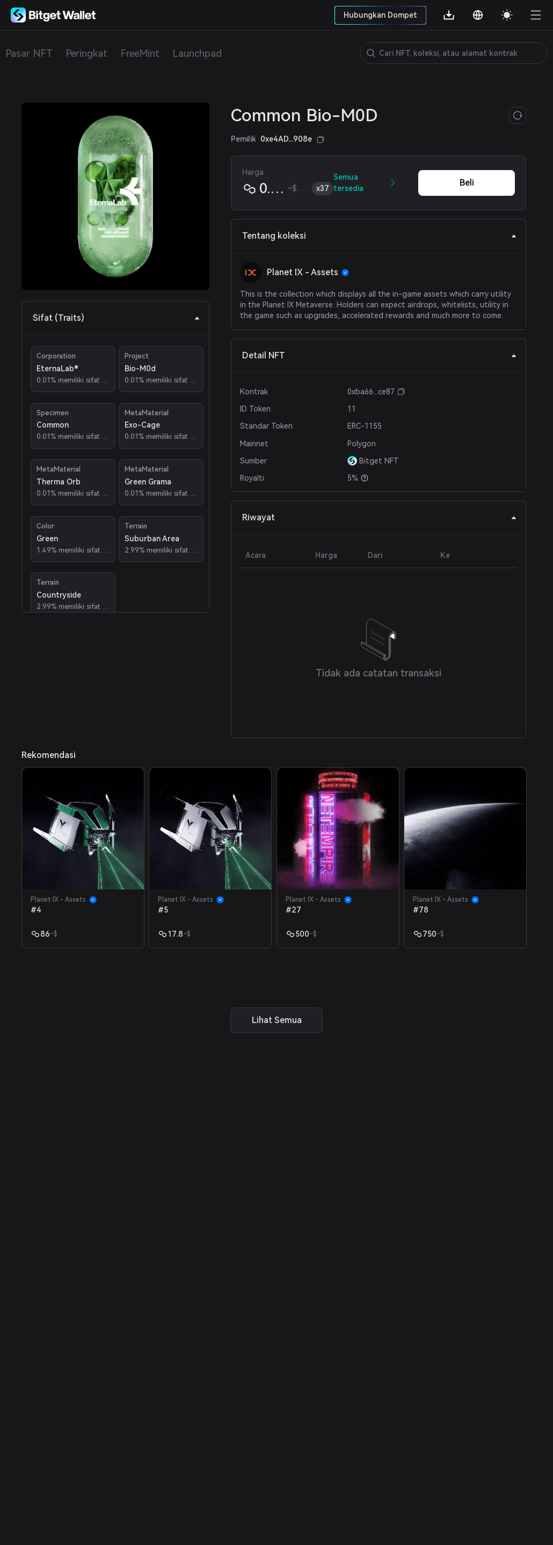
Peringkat (86, 53)
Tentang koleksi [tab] (379, 236)
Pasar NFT (29, 53)
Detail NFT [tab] (379, 355)
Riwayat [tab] (379, 517)
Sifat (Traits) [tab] (116, 318)
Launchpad (197, 53)
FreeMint (139, 53)
